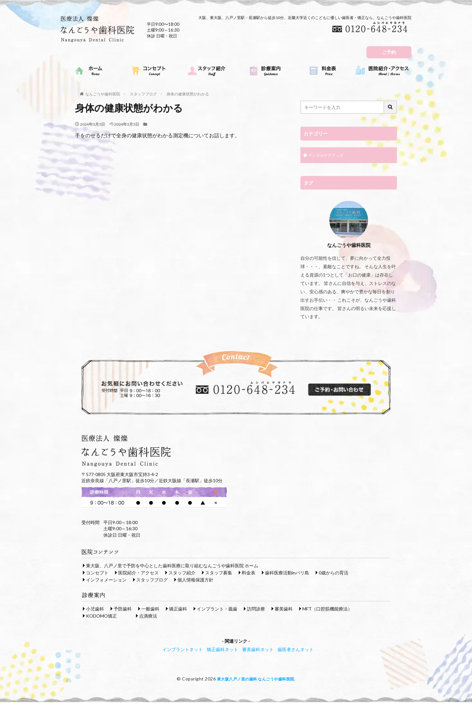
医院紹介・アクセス (138, 573)
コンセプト (97, 573)
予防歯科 (123, 609)
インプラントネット (182, 650)
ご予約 (389, 52)
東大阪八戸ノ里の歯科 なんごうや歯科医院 (255, 679)
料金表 (248, 573)
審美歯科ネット (258, 650)
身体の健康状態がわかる (187, 94)
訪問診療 (256, 609)
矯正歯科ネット (222, 650)
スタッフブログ (143, 94)
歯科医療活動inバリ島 (287, 573)
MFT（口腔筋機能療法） (327, 609)
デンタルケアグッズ (328, 156)
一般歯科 (150, 609)
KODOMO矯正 (101, 616)
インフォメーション (106, 580)
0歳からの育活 (333, 573)
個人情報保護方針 (195, 580)
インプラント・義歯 (217, 609)
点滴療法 (148, 616)
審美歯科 (284, 609)
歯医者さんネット (296, 650)
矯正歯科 (178, 609)
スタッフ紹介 (181, 573)
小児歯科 (95, 609)
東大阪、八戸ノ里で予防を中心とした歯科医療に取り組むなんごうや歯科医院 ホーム (172, 566)
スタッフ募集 (218, 573)
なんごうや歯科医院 (102, 94)
